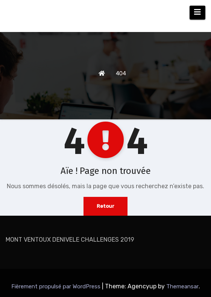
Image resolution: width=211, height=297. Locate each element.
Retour (105, 206)
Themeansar (182, 286)
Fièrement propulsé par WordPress (56, 286)
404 (121, 73)
